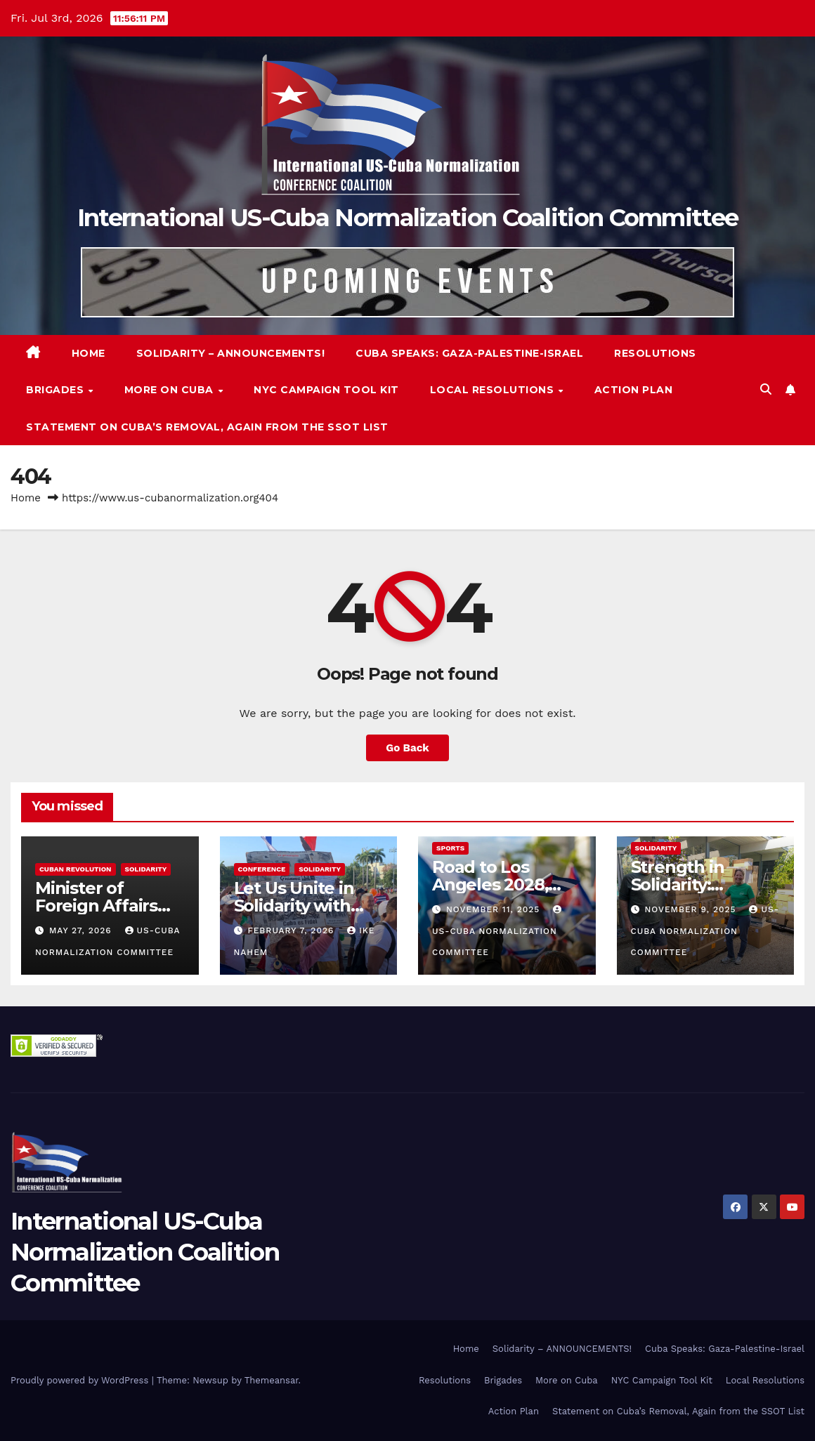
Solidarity (146, 869)
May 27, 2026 (82, 930)
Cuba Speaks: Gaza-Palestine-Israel (469, 353)
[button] (765, 389)
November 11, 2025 (494, 909)
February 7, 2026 (292, 930)
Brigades (56, 389)
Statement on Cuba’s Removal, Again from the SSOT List (207, 427)
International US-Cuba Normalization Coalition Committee (407, 217)
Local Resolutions (493, 389)
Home (88, 353)
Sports (450, 848)
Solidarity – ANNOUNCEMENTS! (230, 353)
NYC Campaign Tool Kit (326, 389)
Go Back (407, 748)
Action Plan (633, 389)
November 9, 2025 (691, 909)
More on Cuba (170, 389)
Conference (262, 869)
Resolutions (655, 353)
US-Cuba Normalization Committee (498, 931)
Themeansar (271, 1380)
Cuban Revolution (75, 869)
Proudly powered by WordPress (81, 1380)
